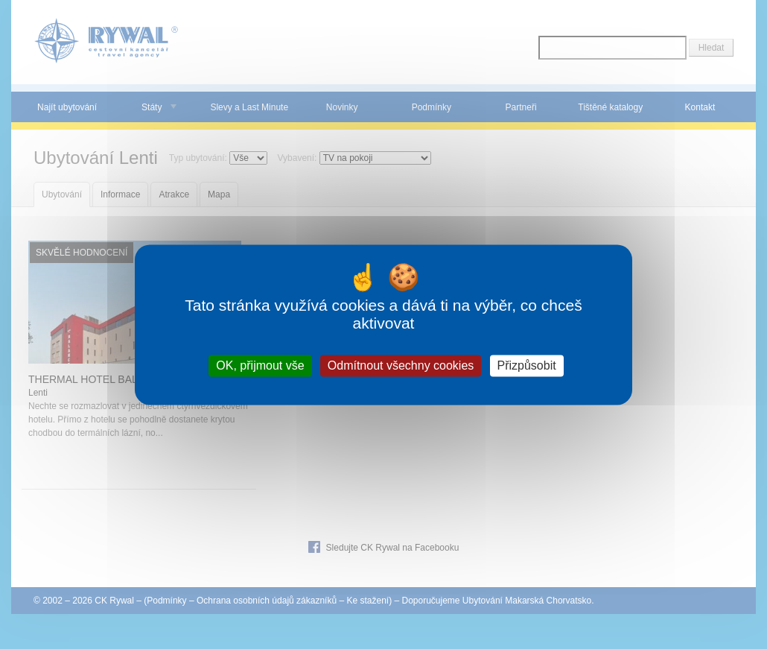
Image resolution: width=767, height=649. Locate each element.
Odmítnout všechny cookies (401, 365)
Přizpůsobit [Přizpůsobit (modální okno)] (526, 365)
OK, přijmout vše (260, 365)
